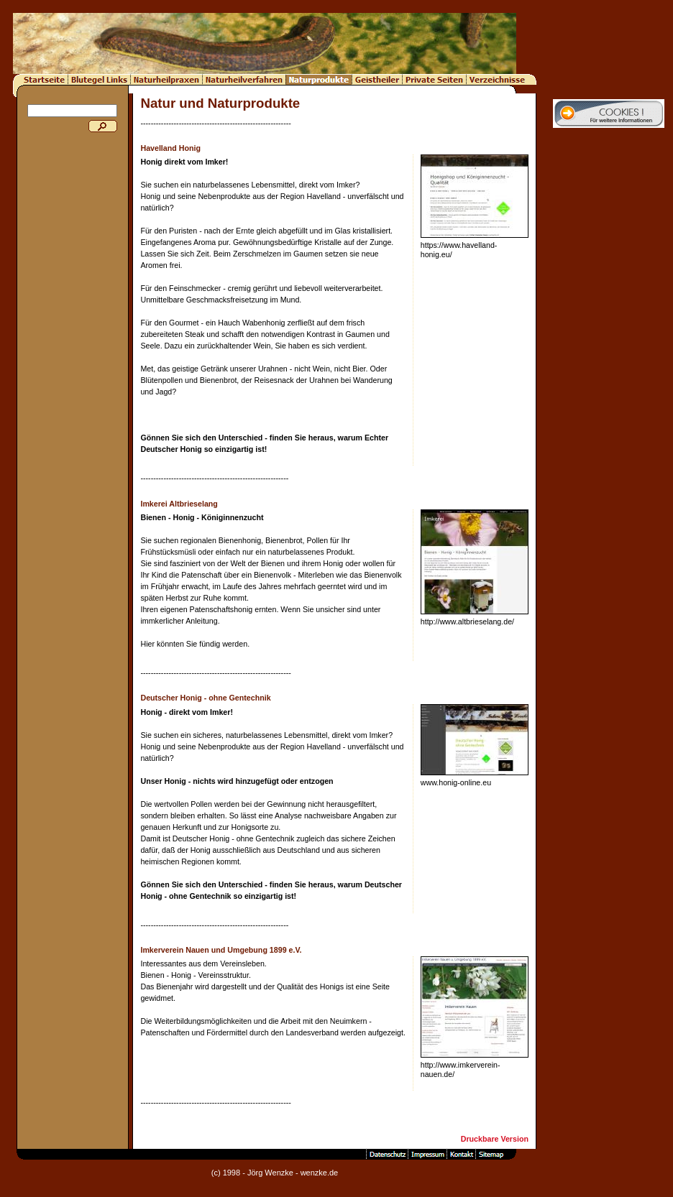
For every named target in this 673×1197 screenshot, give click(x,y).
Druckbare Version (494, 1138)
